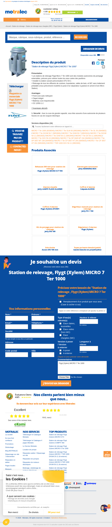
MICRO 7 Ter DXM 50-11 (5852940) (60, 137)
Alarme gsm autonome (87, 167)
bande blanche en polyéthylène (87, 251)
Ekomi (76, 526)
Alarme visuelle (50, 188)
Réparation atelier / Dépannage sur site (34, 456)
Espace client (95, 4)
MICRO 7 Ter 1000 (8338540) (43, 132)
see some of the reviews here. (20, 422)
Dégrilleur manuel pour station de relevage (87, 209)
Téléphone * (37, 324)
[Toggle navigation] (22, 20)
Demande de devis (92, 50)
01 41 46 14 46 (62, 4)
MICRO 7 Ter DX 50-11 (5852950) (88, 137)
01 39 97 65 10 (44, 4)
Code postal (11, 352)
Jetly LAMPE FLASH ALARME (50, 190)
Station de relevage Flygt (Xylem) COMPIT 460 (58, 443)
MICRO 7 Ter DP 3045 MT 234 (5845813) (77, 139)
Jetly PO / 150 (87, 212)
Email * (8, 324)
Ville (34, 352)
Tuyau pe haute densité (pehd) (87, 248)
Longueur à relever (85, 344)
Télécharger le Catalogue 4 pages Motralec (32, 443)
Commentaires (65, 360)
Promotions (9, 445)
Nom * (8, 315)
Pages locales (10, 467)
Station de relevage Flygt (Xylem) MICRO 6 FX (58, 437)
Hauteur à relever (88, 318)
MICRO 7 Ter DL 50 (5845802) (94, 132)
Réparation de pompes (31, 460)
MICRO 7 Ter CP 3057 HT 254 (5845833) (71, 142)
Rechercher (82, 37)
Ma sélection (104, 4)
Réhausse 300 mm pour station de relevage (50, 168)
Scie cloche (50, 248)
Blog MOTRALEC (11, 452)
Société (87, 4)
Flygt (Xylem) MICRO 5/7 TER (50, 172)
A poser (65, 351)
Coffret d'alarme (87, 188)
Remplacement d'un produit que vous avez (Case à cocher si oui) (81, 304)
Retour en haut (107, 454)
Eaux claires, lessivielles (67, 326)
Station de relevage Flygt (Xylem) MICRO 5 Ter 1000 (58, 449)
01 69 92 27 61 (79, 4)
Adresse (9, 343)
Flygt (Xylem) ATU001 (50, 210)
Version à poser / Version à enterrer (65, 345)
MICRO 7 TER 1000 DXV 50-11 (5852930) (63, 144)
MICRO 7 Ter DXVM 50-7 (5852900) (47, 134)
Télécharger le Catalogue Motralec (32, 437)
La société (9, 436)
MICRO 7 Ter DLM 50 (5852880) (69, 132)
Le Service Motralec (30, 447)
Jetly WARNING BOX (87, 169)
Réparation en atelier (10, 462)
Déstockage (72, 12)
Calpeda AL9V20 (87, 190)
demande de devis (91, 20)
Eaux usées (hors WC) (67, 331)
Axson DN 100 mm (50, 251)
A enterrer (66, 354)
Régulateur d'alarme (87, 228)
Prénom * (36, 315)
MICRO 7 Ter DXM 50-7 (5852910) (76, 134)
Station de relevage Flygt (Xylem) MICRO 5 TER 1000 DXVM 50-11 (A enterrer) (59, 463)
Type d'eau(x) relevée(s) (64, 320)
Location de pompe (29, 451)
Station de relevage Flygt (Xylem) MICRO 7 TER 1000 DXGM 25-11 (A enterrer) (59, 455)
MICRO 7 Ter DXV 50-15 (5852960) (46, 139)
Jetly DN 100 (50, 232)
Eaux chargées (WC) (67, 337)
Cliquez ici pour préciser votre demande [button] (73, 358)
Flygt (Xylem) (87, 230)
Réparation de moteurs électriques (31, 465)
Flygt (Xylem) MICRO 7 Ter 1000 (82, 368)
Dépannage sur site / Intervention (12, 457)
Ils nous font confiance (9, 441)
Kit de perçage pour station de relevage (50, 229)
